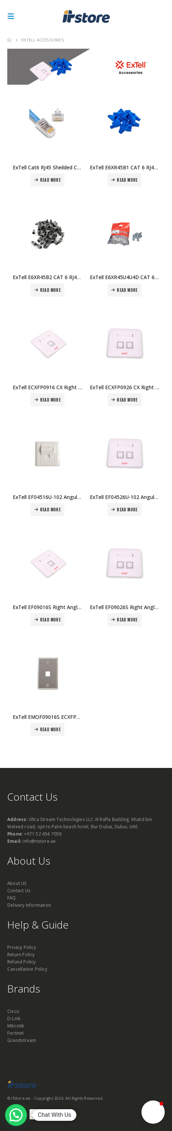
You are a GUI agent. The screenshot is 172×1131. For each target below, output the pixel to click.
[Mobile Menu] (13, 16)
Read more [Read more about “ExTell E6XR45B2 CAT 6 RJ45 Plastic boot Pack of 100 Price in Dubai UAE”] (50, 290)
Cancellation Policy (27, 969)
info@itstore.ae (39, 841)
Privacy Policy (21, 947)
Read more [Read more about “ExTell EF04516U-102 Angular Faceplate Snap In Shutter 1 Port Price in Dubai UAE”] (50, 509)
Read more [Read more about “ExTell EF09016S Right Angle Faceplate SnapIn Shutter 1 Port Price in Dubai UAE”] (50, 620)
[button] (153, 1112)
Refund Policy (21, 962)
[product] (48, 124)
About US (17, 883)
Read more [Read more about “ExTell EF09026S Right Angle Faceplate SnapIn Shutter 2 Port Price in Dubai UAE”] (127, 620)
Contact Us (19, 890)
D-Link (13, 1018)
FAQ (11, 898)
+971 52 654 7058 (42, 834)
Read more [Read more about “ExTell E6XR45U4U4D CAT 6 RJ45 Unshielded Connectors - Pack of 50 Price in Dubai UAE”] (127, 290)
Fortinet (15, 1033)
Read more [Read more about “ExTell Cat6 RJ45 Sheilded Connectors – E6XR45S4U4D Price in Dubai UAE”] (50, 180)
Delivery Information (29, 905)
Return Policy (21, 954)
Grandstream (21, 1040)
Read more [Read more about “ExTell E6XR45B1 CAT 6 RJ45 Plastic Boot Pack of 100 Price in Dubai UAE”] (127, 180)
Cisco (13, 1011)
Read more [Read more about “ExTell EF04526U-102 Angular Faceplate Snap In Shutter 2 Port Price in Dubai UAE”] (127, 509)
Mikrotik (15, 1026)
